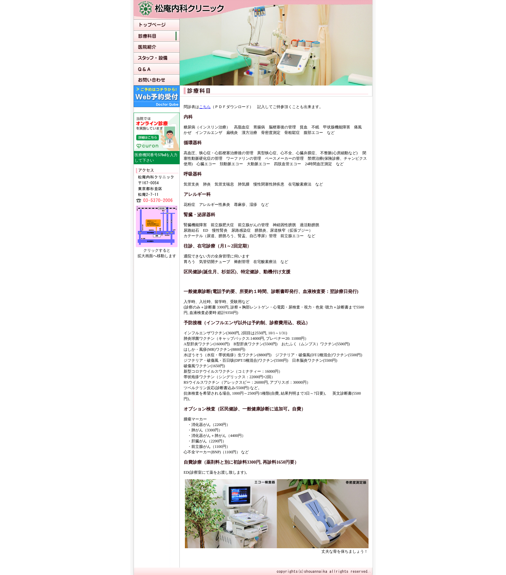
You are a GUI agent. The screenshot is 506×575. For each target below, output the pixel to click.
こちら (205, 107)
